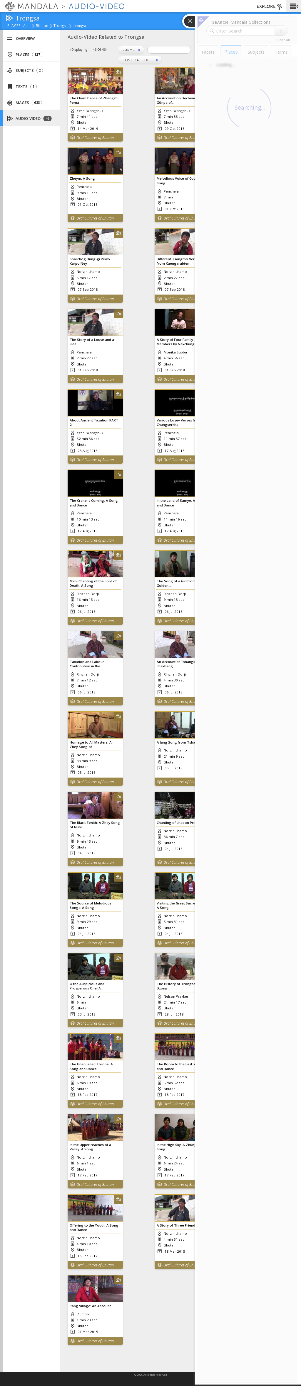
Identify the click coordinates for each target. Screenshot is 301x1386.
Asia (27, 26)
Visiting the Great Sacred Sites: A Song (182, 905)
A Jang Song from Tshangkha (181, 742)
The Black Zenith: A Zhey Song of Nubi (95, 824)
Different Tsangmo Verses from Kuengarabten (178, 261)
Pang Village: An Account (90, 1306)
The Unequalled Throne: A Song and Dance (91, 1066)
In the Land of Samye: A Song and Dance (181, 502)
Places (24, 54)
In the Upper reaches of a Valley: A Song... (90, 1146)
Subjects (25, 70)
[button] (293, 6)
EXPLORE (270, 7)
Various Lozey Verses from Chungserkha (179, 422)
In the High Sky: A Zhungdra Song (179, 1146)
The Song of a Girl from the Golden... (179, 583)
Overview (21, 38)
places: (14, 26)
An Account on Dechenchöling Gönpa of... (181, 100)
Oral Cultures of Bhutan (95, 137)
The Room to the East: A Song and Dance (181, 1066)
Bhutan (42, 26)
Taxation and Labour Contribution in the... (87, 663)
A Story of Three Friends (177, 1225)
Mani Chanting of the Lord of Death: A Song (93, 583)
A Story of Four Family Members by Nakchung (176, 341)
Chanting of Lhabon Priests (179, 822)
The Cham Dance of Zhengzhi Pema (94, 100)
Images (24, 103)
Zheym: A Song (82, 178)
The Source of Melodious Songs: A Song (90, 905)
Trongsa (60, 26)
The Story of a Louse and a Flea (92, 341)
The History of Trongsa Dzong (176, 986)
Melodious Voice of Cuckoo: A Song (181, 180)
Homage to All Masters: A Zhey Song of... (91, 744)
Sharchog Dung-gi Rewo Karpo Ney (90, 261)
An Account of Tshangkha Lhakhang (178, 663)
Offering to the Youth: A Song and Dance (94, 1227)
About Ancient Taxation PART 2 (94, 422)
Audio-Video (29, 118)
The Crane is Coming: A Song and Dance (94, 502)
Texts (22, 86)
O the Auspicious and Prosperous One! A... (87, 986)
